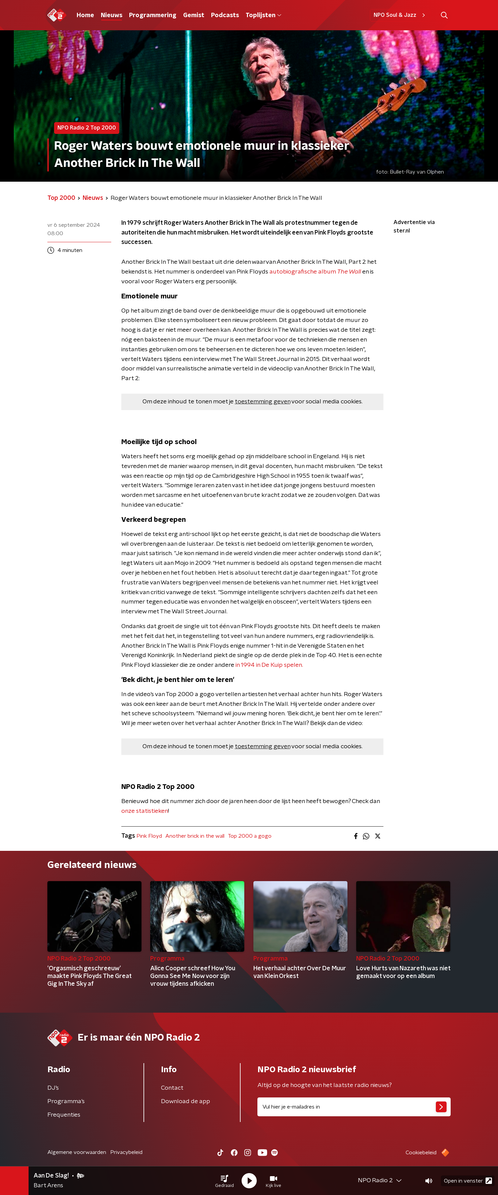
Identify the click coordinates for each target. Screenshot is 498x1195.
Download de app (185, 1101)
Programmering (152, 15)
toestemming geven (262, 402)
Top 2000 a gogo (250, 836)
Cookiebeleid (421, 1152)
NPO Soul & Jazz (400, 15)
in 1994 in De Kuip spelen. (269, 665)
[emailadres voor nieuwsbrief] (354, 1106)
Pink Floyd (149, 836)
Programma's (66, 1101)
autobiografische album (315, 272)
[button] (224, 1181)
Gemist (193, 15)
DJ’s (53, 1088)
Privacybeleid (126, 1152)
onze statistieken (144, 811)
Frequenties (63, 1115)
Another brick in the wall (194, 836)
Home (85, 15)
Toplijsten (263, 15)
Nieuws (111, 15)
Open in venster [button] (468, 1181)
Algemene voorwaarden (76, 1152)
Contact (172, 1088)
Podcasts (225, 15)
